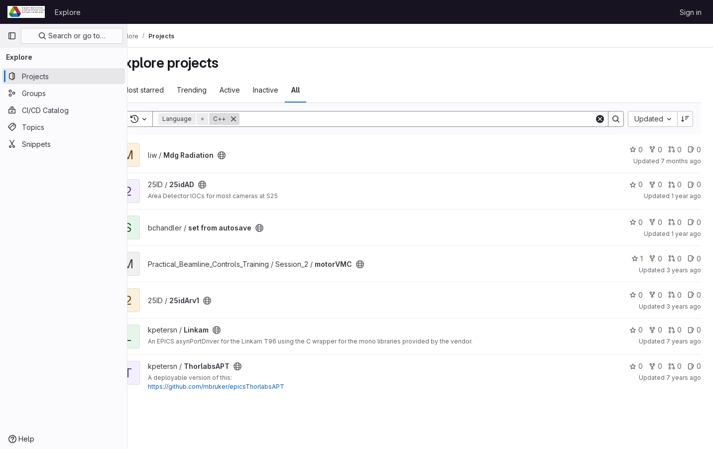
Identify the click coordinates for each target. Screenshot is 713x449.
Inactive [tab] (289, 90)
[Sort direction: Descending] (685, 119)
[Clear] (600, 119)
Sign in (691, 12)
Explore (68, 12)
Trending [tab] (215, 90)
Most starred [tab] (166, 90)
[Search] (429, 119)
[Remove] (257, 119)
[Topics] (63, 127)
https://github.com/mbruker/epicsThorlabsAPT (239, 386)
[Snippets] (63, 144)
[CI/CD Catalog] (63, 110)
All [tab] (319, 90)
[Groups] (63, 93)
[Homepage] (26, 12)
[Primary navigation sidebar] (12, 36)
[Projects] (63, 76)
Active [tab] (253, 90)
